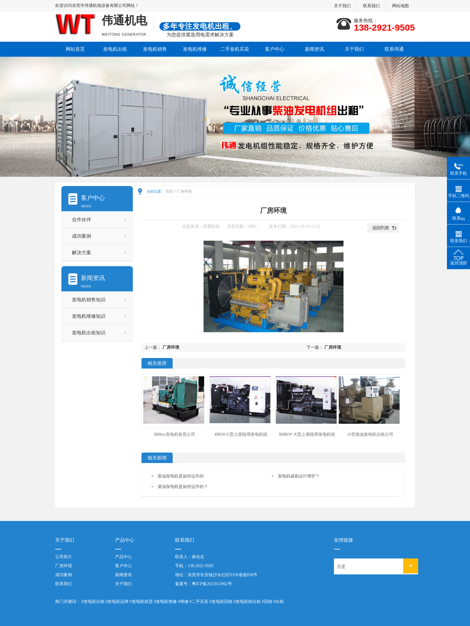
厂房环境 (184, 191)
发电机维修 (195, 49)
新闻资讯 (314, 49)
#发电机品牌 (117, 601)
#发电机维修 (165, 601)
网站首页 (75, 49)
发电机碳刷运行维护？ (299, 476)
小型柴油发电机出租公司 (370, 434)
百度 (341, 566)
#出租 (278, 601)
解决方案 (81, 252)
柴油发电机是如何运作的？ (183, 486)
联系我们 (371, 6)
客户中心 (274, 49)
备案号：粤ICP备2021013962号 (203, 584)
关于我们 (342, 6)
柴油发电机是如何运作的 (181, 476)
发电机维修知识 (89, 316)
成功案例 (81, 236)
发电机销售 (155, 49)
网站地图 (400, 6)
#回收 (267, 601)
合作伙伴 (81, 219)
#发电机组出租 (247, 601)
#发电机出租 (93, 601)
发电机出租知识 (89, 332)
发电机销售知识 (89, 299)
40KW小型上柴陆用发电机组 (240, 434)
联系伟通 (394, 49)
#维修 (183, 601)
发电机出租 (115, 49)
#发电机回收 (221, 601)
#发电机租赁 (141, 601)
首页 (169, 191)
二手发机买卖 (234, 49)
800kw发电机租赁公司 (174, 434)
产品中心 (123, 557)
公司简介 (63, 557)
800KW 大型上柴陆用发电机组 (307, 434)
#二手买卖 (198, 601)
